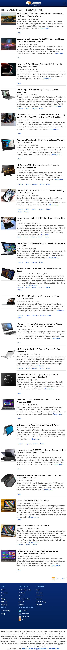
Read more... (45, 28)
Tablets (41, 184)
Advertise (39, 593)
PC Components (25, 590)
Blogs (3, 599)
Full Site (4, 602)
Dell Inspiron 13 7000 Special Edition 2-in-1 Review (38, 425)
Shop (3, 614)
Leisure (21, 602)
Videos (34, 209)
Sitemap (4, 605)
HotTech (39, 605)
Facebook (25, 614)
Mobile (41, 108)
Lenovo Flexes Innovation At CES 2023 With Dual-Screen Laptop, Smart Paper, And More (41, 40)
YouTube (25, 617)
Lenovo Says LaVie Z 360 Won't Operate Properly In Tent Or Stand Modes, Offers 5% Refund (41, 451)
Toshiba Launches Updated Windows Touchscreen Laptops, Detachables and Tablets (38, 552)
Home (3, 590)
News (19, 32)
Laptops (34, 108)
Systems (22, 593)
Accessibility (5, 611)
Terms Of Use (54, 649)
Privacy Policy (41, 602)
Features (20, 108)
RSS (24, 620)
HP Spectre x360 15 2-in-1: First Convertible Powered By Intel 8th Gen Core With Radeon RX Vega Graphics (41, 115)
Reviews (4, 593)
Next (63, 578)
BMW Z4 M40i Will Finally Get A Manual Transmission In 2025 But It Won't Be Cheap (41, 14)
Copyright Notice (41, 649)
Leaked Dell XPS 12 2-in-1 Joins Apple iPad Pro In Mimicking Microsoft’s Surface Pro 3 (37, 375)
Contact (38, 599)
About (38, 590)
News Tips (39, 596)
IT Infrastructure (24, 599)
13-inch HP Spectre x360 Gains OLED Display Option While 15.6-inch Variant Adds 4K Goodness (39, 325)
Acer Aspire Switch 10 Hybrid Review (33, 500)
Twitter (24, 611)
